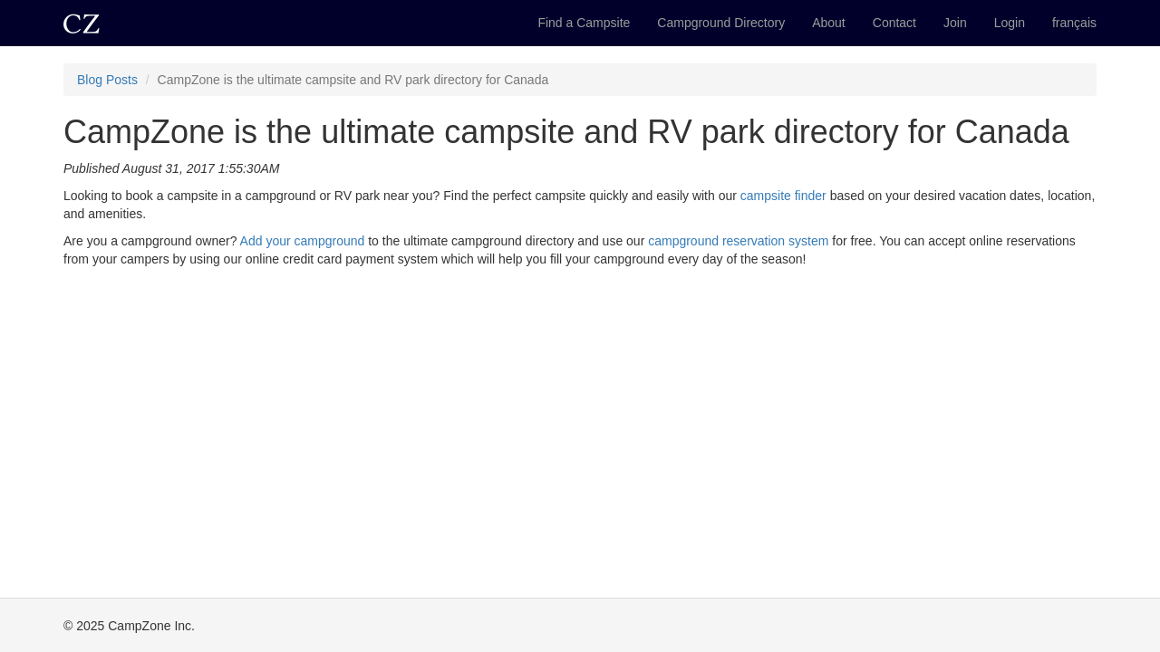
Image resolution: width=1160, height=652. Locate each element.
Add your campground (302, 241)
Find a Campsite (583, 22)
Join (955, 22)
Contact (894, 22)
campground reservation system (738, 241)
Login (1009, 22)
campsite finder (783, 195)
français (1074, 22)
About (829, 22)
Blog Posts (107, 79)
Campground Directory (721, 22)
